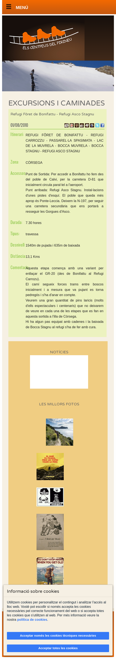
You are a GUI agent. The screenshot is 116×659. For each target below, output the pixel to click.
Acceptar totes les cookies (58, 648)
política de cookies (32, 619)
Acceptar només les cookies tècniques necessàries (58, 635)
